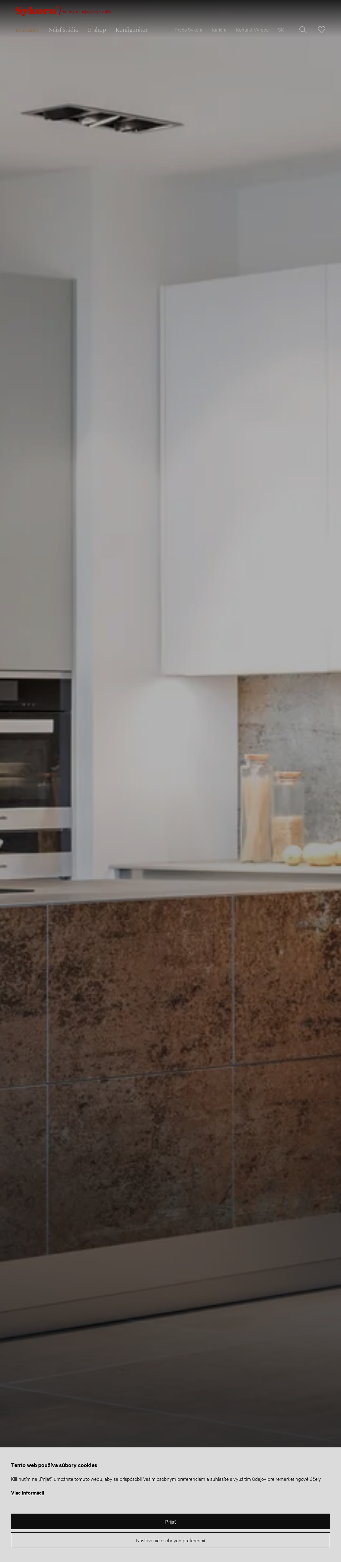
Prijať (170, 1521)
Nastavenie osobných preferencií (170, 1540)
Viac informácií (27, 1492)
